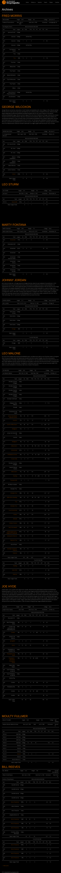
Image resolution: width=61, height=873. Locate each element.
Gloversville (14, 202)
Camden (13, 632)
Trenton (15, 523)
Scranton (15, 420)
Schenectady (14, 450)
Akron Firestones (15, 802)
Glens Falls (14, 570)
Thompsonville (13, 480)
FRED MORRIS (12, 15)
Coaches (57, 2)
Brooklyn (9, 548)
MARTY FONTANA (14, 224)
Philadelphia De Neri (12, 454)
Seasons (40, 2)
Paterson (15, 536)
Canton (13, 174)
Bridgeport (14, 428)
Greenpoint (9, 536)
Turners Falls (14, 459)
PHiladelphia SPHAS (12, 661)
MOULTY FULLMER (15, 716)
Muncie (19, 754)
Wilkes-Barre (14, 424)
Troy (14, 58)
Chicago (13, 329)
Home (27, 2)
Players (51, 2)
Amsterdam (12, 239)
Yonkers (15, 514)
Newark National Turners (13, 416)
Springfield (12, 641)
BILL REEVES (11, 766)
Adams (13, 645)
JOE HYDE (9, 586)
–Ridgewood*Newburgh (12, 532)
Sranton (9, 424)
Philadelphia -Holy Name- (12, 658)
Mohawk (15, 518)
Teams (45, 2)
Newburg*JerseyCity (12, 531)
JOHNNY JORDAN (14, 280)
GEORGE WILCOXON (16, 106)
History (33, 2)
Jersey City (10, 416)
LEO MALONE (11, 353)
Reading (15, 476)
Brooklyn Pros (14, 493)
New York (11, 527)
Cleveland (14, 548)
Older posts (5, 865)
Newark (15, 527)
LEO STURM (10, 184)
